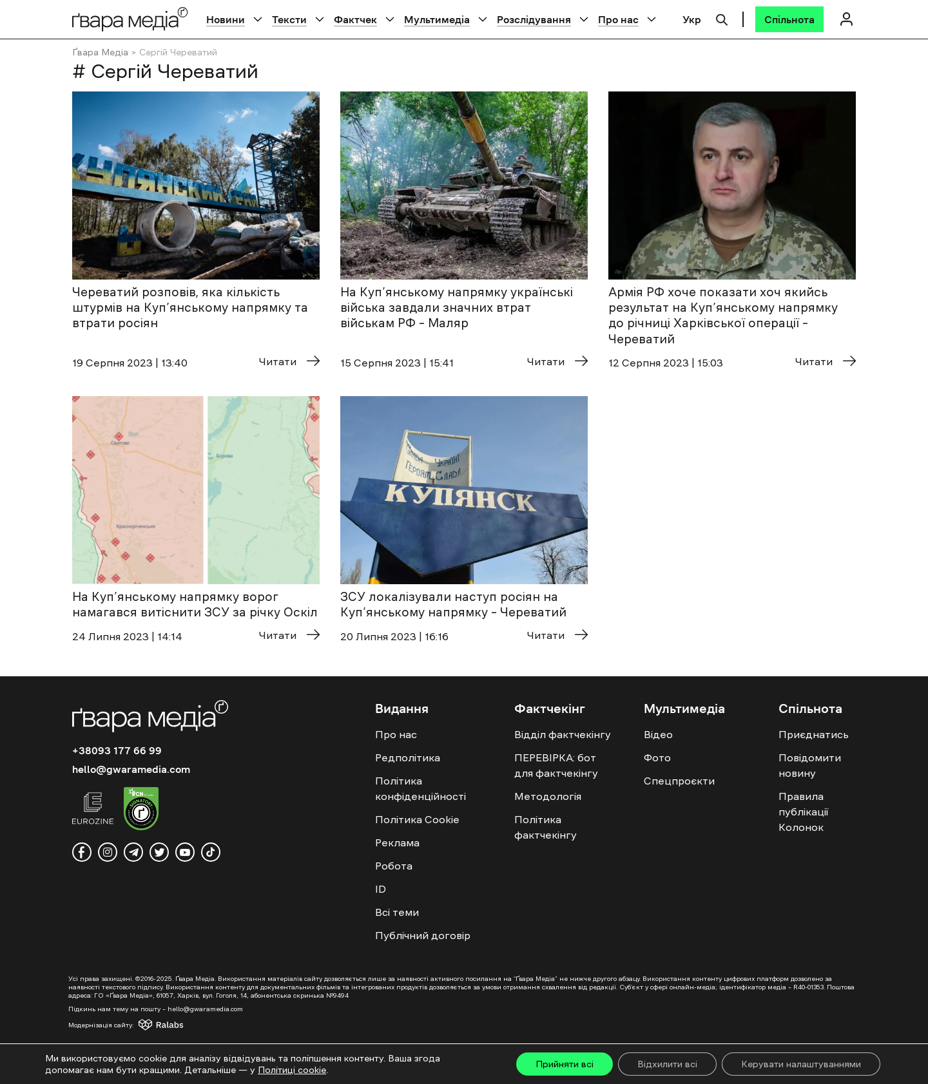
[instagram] (107, 852)
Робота (393, 866)
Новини (225, 19)
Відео (658, 734)
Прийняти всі (565, 1064)
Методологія (547, 796)
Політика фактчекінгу (545, 827)
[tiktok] (210, 852)
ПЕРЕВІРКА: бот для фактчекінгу (556, 765)
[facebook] (82, 852)
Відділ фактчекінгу (562, 734)
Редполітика (407, 757)
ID (380, 889)
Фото (657, 757)
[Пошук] (722, 18)
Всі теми (397, 912)
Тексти (289, 19)
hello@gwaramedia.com (131, 769)
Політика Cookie (417, 819)
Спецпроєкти (679, 780)
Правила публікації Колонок (803, 811)
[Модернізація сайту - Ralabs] (137, 1024)
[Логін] (846, 19)
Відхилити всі (667, 1064)
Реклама (397, 842)
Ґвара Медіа (100, 52)
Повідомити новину (809, 765)
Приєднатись (813, 734)
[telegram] (133, 852)
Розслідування (534, 19)
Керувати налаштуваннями (801, 1064)
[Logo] (130, 19)
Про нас (618, 19)
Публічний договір (422, 935)
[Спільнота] (789, 19)
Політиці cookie (292, 1069)
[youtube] (185, 852)
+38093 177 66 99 (117, 750)
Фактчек (355, 19)
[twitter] (159, 852)
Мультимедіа (437, 19)
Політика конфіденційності (420, 788)
